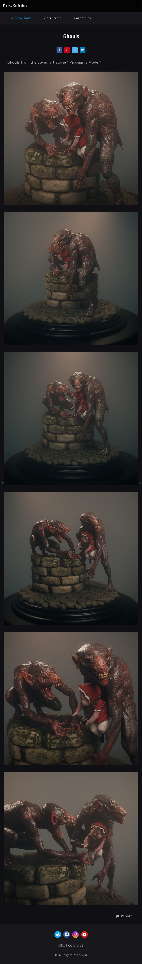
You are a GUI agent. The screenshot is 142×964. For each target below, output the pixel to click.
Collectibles (82, 18)
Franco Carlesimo (15, 5)
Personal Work (21, 18)
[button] (124, 916)
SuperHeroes (52, 18)
